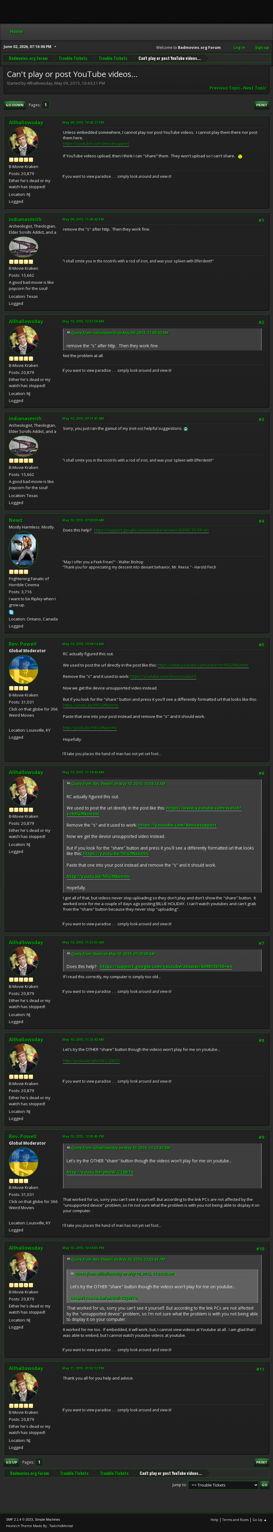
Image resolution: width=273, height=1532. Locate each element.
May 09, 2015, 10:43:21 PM (83, 122)
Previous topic (224, 88)
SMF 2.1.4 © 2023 (19, 1519)
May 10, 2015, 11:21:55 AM (83, 942)
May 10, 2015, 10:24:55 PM (83, 1247)
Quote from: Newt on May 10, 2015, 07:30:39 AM (113, 953)
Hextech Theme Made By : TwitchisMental (39, 1525)
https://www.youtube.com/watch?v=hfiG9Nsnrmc (203, 665)
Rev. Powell (23, 644)
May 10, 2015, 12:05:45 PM (83, 1136)
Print (261, 105)
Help (214, 1519)
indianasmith (25, 219)
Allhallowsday (26, 122)
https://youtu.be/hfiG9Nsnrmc (91, 705)
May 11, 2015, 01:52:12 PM (83, 1368)
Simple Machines (47, 1519)
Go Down (15, 105)
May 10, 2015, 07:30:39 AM (83, 520)
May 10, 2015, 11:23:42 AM (83, 1039)
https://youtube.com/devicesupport (96, 143)
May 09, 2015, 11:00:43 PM (83, 219)
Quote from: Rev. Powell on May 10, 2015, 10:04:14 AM (118, 783)
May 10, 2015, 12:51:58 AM (83, 321)
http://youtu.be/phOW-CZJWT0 (91, 1060)
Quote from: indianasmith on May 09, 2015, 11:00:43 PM (119, 332)
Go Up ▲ (260, 1519)
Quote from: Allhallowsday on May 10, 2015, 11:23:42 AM (120, 1147)
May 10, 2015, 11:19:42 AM (83, 772)
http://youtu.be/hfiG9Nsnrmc (90, 727)
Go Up (11, 1462)
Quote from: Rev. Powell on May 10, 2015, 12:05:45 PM (118, 1259)
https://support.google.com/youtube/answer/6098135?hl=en (151, 530)
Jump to (179, 1484)
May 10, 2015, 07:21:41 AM (83, 418)
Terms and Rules (235, 1519)
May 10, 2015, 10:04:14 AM (83, 644)
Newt (16, 520)
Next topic (254, 88)
